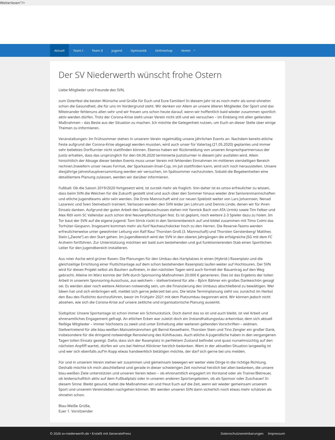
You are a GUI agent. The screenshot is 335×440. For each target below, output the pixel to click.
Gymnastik (139, 50)
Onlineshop (163, 50)
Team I (78, 50)
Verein (190, 50)
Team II (97, 50)
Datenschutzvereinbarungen (242, 433)
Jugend (117, 50)
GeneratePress (120, 433)
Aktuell (59, 50)
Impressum (276, 433)
